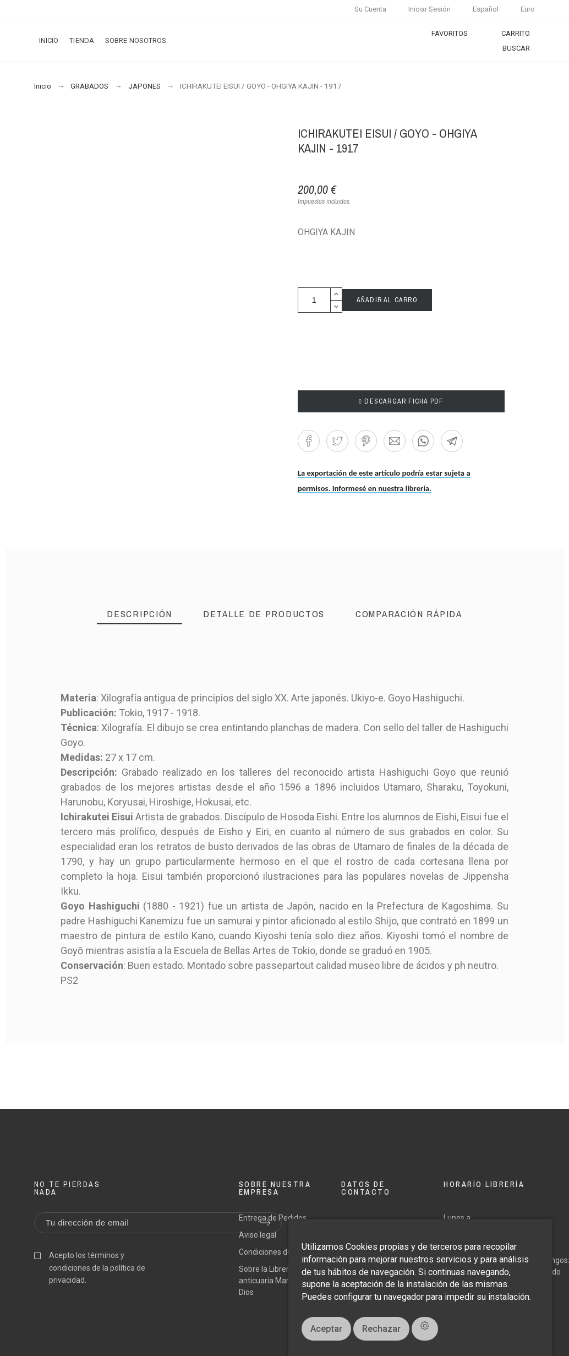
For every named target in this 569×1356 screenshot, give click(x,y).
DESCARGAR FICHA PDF (401, 401)
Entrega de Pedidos (273, 1217)
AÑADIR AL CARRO (387, 300)
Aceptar (326, 1329)
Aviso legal (257, 1234)
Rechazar (381, 1329)
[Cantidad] (314, 300)
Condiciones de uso (272, 1252)
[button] (308, 441)
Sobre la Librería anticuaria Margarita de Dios (279, 1281)
